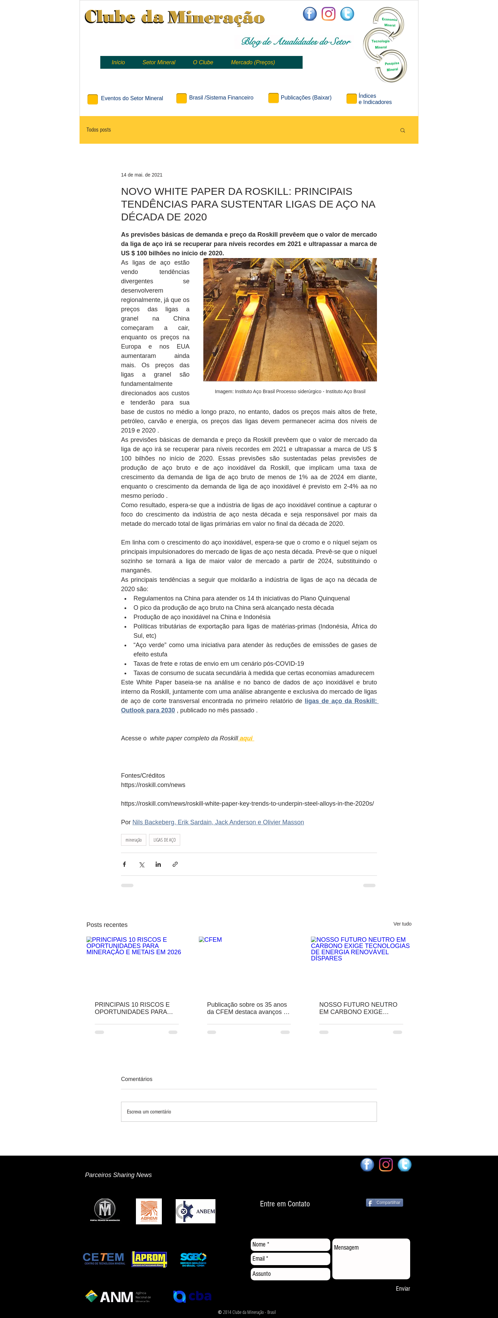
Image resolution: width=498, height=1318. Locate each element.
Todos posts (98, 129)
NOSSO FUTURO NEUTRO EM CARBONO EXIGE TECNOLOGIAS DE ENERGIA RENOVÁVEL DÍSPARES (358, 1008)
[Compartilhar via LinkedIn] (158, 864)
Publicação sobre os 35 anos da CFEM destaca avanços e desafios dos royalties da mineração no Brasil (247, 1008)
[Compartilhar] (384, 1202)
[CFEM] (249, 965)
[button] (402, 130)
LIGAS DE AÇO (165, 839)
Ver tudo (403, 924)
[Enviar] (403, 1289)
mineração (134, 839)
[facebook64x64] (310, 14)
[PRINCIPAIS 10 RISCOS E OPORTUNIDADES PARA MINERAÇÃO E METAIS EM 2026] (136, 965)
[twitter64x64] (347, 14)
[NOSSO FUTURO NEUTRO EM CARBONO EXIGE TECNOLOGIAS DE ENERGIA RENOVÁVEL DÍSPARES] (361, 965)
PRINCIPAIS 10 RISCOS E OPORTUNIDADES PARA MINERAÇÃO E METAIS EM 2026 (134, 1008)
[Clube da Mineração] (328, 14)
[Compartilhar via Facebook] (124, 864)
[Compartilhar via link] (175, 864)
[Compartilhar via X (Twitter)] (141, 864)
